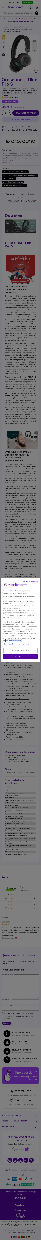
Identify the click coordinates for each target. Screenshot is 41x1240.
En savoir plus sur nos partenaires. (16, 644)
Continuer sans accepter (30, 581)
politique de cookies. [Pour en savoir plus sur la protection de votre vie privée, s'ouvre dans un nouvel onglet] (13, 641)
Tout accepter (20, 656)
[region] (20, 620)
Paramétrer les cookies (20, 650)
